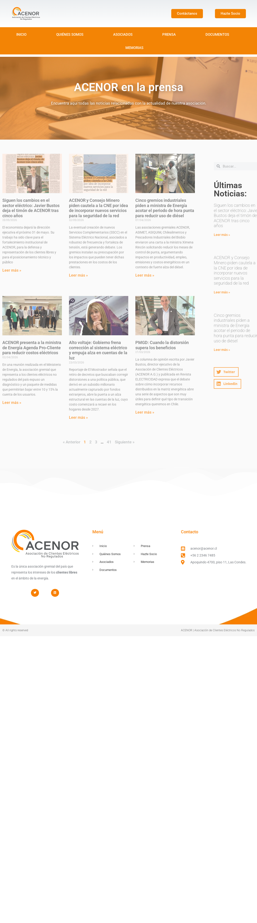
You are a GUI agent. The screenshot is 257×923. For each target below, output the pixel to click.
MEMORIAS (134, 48)
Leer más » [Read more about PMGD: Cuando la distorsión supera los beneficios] (144, 412)
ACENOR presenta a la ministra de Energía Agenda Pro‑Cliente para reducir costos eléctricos (31, 347)
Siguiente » (124, 442)
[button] (226, 372)
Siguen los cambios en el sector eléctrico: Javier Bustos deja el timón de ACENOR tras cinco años (31, 208)
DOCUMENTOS (217, 34)
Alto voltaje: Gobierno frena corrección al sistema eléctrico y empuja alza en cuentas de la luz (98, 350)
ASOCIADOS (123, 34)
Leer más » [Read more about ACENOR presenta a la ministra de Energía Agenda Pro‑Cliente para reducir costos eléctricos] (11, 402)
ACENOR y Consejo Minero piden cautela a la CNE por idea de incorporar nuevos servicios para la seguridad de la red (98, 208)
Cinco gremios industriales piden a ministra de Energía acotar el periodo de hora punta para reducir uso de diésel (164, 208)
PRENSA (169, 34)
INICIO (21, 34)
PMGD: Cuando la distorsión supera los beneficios (162, 345)
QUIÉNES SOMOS (69, 34)
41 (109, 442)
